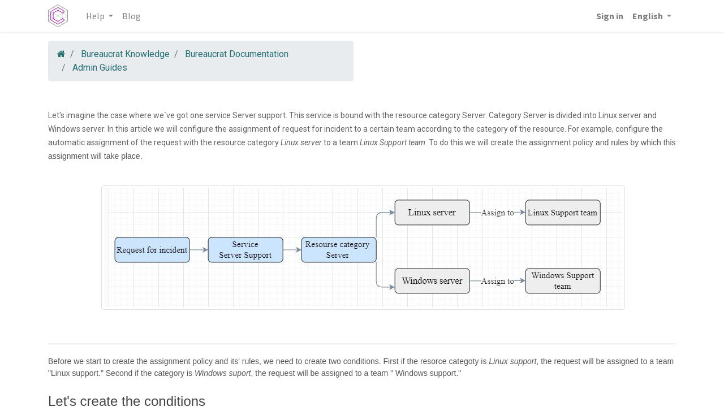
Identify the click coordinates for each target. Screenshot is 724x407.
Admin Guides (99, 67)
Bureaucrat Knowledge (125, 54)
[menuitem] (131, 16)
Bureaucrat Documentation (236, 54)
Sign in (609, 15)
